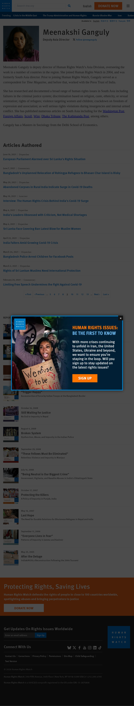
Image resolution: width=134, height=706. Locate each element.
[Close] (120, 317)
